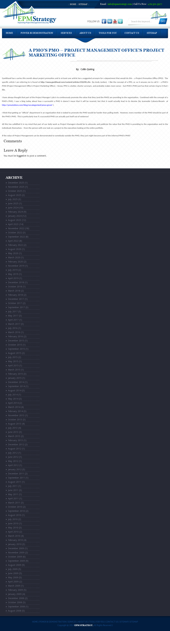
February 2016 (15, 336)
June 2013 (13, 432)
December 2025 (16, 182)
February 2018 (15, 295)
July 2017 (13, 311)
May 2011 (13, 494)
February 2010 (15, 540)
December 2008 (16, 598)
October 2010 (15, 506)
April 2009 (13, 581)
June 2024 (13, 207)
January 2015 (15, 378)
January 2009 (15, 594)
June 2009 (13, 573)
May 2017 (13, 315)
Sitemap (83, 4)
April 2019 (13, 278)
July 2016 (13, 328)
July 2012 (13, 452)
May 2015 (13, 361)
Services (66, 33)
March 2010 (14, 536)
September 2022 (16, 236)
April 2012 (13, 465)
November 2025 (16, 187)
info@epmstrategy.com (120, 4)
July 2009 (13, 569)
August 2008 (14, 610)
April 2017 (13, 319)
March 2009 (14, 585)
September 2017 (16, 307)
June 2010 (13, 523)
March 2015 (14, 369)
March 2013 (14, 436)
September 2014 (16, 386)
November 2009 (16, 552)
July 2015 (13, 357)
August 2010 (14, 515)
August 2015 (14, 353)
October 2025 (15, 191)
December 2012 (16, 444)
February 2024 (15, 211)
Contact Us (132, 33)
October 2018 (15, 286)
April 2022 (13, 241)
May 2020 (13, 253)
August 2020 (14, 249)
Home (73, 4)
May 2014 (13, 398)
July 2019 (13, 270)
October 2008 (15, 602)
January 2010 (15, 544)
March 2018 (14, 290)
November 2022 (16, 228)
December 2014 (16, 382)
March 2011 (14, 502)
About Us (85, 33)
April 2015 (13, 365)
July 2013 (13, 428)
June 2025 (13, 203)
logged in (21, 155)
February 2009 (15, 590)
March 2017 (14, 324)
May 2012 (13, 461)
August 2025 (14, 195)
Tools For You (108, 33)
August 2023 (14, 220)
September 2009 (16, 561)
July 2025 (13, 199)
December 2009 (16, 548)
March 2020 (14, 257)
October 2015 (15, 344)
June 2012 (13, 457)
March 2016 (14, 332)
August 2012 (14, 448)
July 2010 (13, 519)
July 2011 (13, 486)
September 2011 (16, 477)
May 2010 (13, 527)
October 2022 (15, 232)
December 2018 (16, 282)
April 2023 (13, 224)
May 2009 (13, 577)
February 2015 (15, 374)
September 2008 (16, 606)
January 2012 (15, 469)
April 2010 (13, 531)
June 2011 (13, 490)
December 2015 (16, 340)
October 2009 (15, 556)
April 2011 (13, 498)
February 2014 (15, 411)
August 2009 (14, 565)
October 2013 (15, 419)
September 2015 (16, 349)
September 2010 (16, 511)
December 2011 (16, 473)
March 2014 (14, 407)
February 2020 (15, 261)
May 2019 (13, 274)
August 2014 (14, 390)
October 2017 (15, 303)
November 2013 (16, 415)
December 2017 (16, 299)
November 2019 (16, 265)
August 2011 (14, 482)
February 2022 (15, 245)
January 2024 (15, 216)
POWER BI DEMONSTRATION (37, 33)
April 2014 (13, 403)
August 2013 (14, 423)
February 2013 (15, 440)
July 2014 (13, 394)
